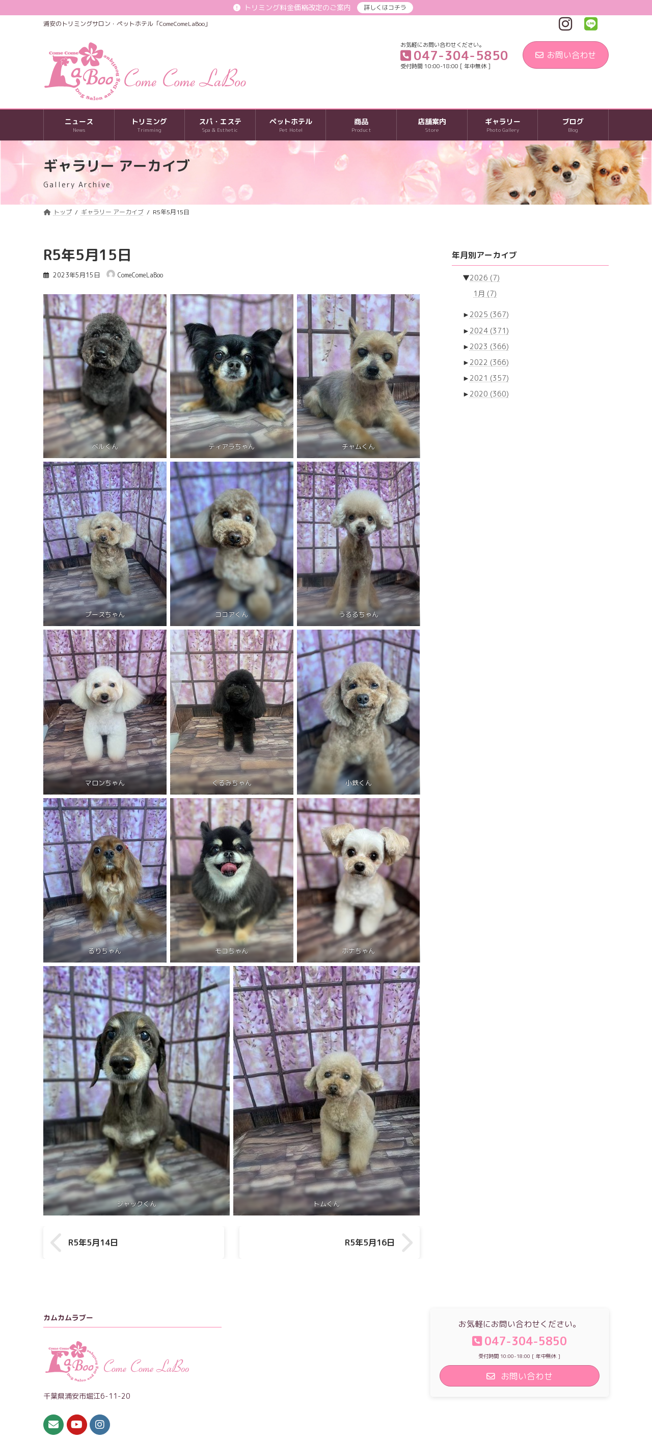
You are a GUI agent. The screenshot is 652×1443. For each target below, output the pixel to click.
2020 (489, 394)
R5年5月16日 (370, 1242)
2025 (489, 315)
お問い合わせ (565, 55)
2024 (489, 330)
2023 (489, 346)
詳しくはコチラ (385, 7)
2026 (485, 277)
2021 (489, 378)
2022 (489, 362)
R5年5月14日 (93, 1242)
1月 (485, 294)
